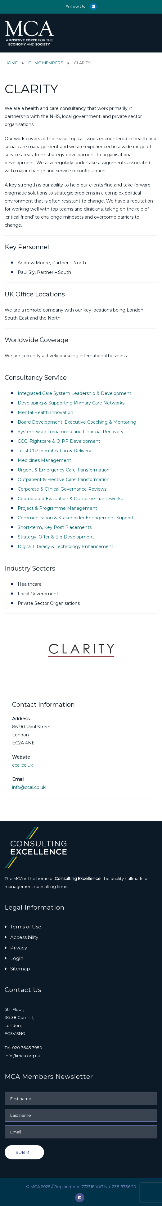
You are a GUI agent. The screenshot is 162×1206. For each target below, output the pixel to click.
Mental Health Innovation (45, 412)
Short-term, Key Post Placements (55, 527)
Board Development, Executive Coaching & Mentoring (77, 422)
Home (11, 62)
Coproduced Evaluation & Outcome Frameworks (70, 498)
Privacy (18, 948)
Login (16, 958)
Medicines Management (44, 460)
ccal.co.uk (22, 765)
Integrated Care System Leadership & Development (74, 393)
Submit (24, 1152)
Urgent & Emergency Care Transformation (64, 470)
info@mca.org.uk (22, 1055)
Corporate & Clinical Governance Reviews (62, 489)
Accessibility (24, 937)
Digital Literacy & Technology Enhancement (65, 546)
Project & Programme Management (57, 508)
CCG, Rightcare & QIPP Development (59, 441)
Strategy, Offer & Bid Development (56, 537)
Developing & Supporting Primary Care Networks (71, 403)
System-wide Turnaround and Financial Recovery (71, 431)
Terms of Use (25, 927)
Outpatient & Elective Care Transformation (64, 479)
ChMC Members (45, 62)
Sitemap (20, 969)
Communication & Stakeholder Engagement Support (76, 518)
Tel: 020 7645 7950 (23, 1047)
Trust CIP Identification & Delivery (54, 451)
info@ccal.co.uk (29, 787)
